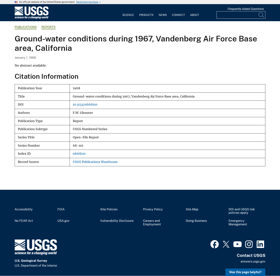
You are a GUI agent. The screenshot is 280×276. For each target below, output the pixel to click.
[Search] (261, 15)
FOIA (61, 209)
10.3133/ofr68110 (85, 104)
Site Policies (108, 209)
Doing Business (196, 221)
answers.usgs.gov (253, 261)
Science (128, 15)
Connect (178, 15)
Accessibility (24, 209)
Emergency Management (238, 222)
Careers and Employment (152, 222)
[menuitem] (128, 12)
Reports (48, 27)
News (163, 15)
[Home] (31, 18)
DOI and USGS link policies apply (242, 211)
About (194, 15)
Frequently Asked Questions (246, 9)
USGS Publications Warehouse (95, 162)
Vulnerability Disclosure (117, 221)
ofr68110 (79, 153)
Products (146, 15)
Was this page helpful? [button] (245, 272)
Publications (26, 27)
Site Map (192, 209)
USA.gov (63, 221)
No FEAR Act (24, 221)
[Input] (241, 15)
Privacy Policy (153, 209)
